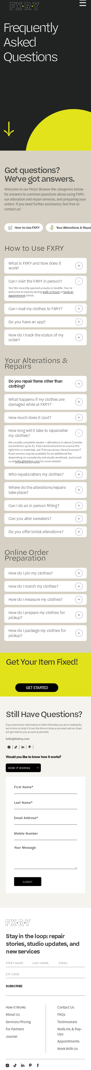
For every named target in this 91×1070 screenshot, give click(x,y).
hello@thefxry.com (27, 461)
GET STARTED (37, 687)
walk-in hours (51, 292)
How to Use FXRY (23, 227)
